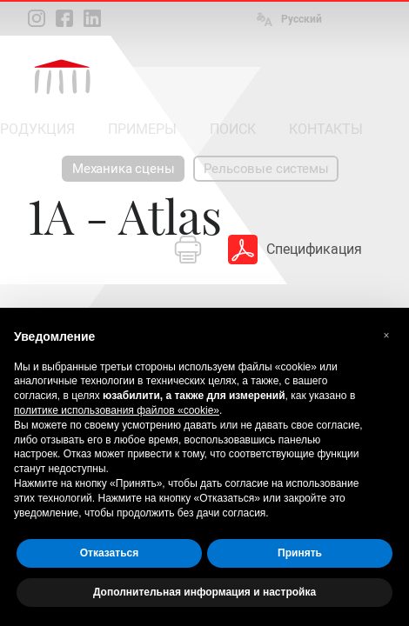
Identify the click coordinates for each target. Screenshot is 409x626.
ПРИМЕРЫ (142, 129)
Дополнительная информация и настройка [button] (204, 592)
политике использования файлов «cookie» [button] (116, 410)
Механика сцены (123, 168)
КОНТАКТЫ (326, 129)
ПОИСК (233, 129)
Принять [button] (300, 553)
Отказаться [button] (109, 553)
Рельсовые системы (266, 168)
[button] (386, 336)
